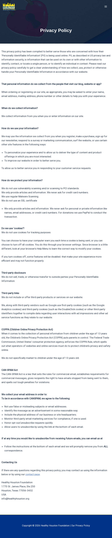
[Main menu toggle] (106, 7)
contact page (32, 474)
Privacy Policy (82, 525)
